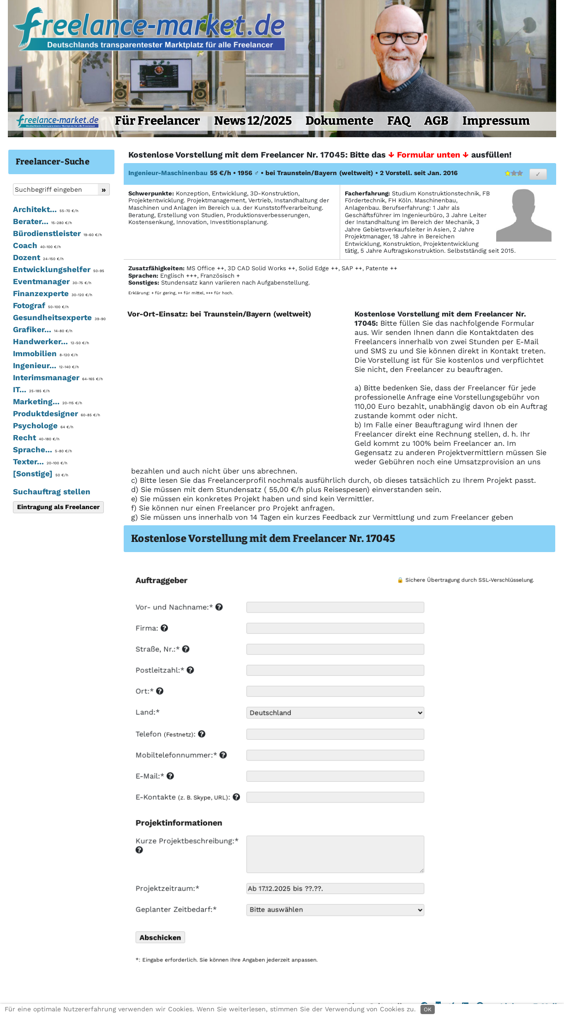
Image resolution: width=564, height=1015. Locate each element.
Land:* (147, 713)
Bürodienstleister (57, 233)
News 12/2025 (253, 121)
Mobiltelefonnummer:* (180, 756)
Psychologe (43, 425)
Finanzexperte (52, 293)
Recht (36, 437)
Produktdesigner (56, 413)
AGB (436, 121)
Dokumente (339, 121)
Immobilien (45, 353)
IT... (31, 389)
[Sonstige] (40, 473)
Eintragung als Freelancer (58, 507)
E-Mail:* (154, 777)
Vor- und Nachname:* (178, 608)
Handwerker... (51, 341)
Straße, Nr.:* (162, 650)
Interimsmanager (58, 377)
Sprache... (42, 449)
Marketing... (47, 401)
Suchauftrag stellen (51, 491)
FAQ (398, 121)
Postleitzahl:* (164, 671)
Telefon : (170, 735)
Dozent (38, 257)
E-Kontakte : (187, 798)
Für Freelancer (157, 121)
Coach (37, 245)
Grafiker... (42, 329)
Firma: (151, 629)
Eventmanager (52, 281)
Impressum (496, 121)
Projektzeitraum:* (167, 888)
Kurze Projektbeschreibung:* (187, 845)
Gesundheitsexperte (59, 317)
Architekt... (45, 209)
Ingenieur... (46, 365)
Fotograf (41, 305)
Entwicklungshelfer (58, 269)
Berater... (42, 221)
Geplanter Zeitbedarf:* (175, 909)
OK (427, 1009)
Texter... (40, 461)
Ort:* (149, 692)
